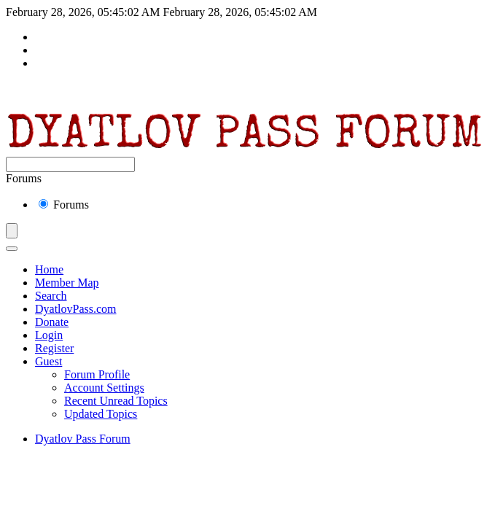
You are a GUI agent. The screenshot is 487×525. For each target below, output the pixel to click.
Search (51, 295)
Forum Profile (97, 374)
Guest (48, 361)
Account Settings (104, 387)
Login (49, 335)
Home (49, 269)
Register (54, 348)
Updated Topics (100, 414)
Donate (52, 322)
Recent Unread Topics (116, 400)
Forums (64, 204)
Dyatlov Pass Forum (82, 438)
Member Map (67, 282)
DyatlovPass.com (76, 309)
